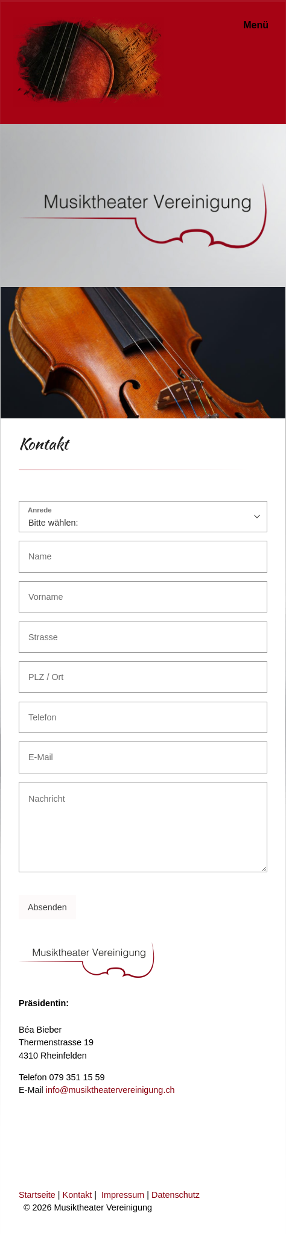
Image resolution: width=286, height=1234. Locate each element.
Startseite (37, 1195)
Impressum (122, 1195)
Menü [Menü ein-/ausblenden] (256, 25)
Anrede (40, 510)
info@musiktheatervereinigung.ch (110, 1090)
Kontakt (77, 1195)
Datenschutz (175, 1195)
